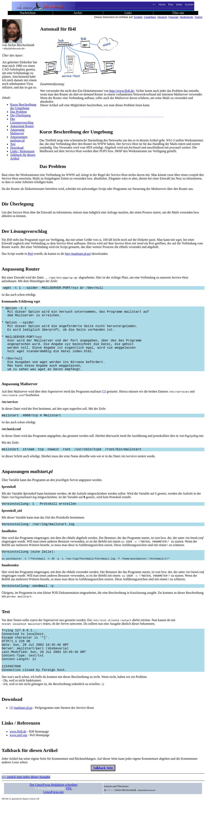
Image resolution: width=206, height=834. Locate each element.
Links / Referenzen (22, 151)
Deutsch (162, 17)
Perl (30, 253)
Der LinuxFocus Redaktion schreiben (53, 815)
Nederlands (186, 17)
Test (12, 144)
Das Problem (18, 111)
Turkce (198, 17)
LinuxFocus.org (53, 823)
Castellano (150, 17)
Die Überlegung (20, 115)
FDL (69, 819)
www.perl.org (18, 766)
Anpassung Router (22, 126)
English (138, 17)
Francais (173, 17)
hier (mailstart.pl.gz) (78, 253)
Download (17, 147)
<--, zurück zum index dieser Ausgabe (26, 808)
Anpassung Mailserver (17, 131)
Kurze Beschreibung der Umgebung (23, 106)
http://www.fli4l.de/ (122, 90)
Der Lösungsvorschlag (21, 120)
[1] (104, 406)
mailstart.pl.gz (23, 738)
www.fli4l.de (18, 762)
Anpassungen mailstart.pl (18, 138)
